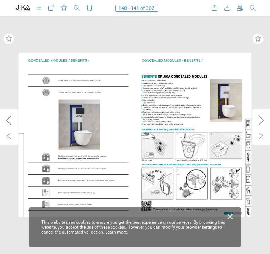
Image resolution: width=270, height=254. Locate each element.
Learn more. (116, 232)
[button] (38, 8)
